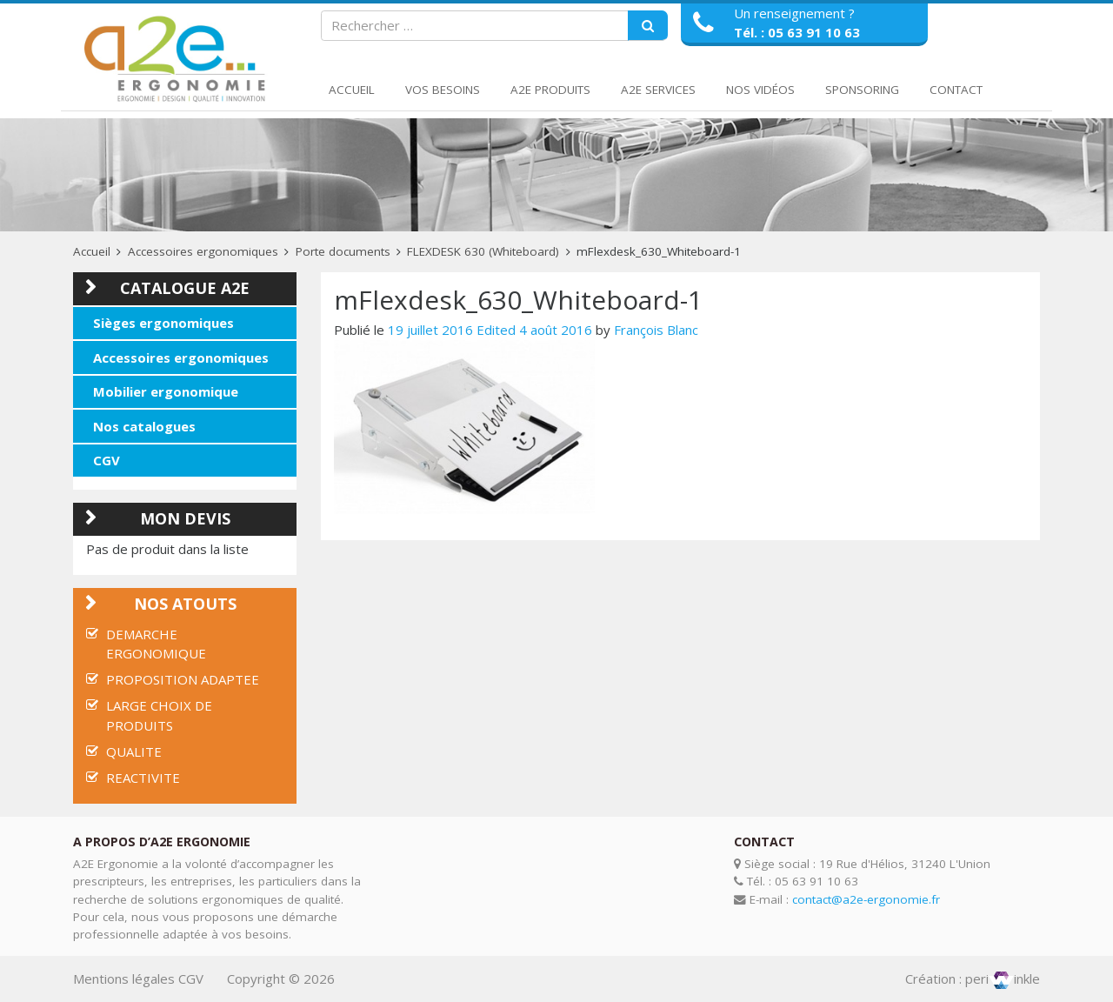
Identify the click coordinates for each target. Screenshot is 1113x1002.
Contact (956, 89)
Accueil (352, 89)
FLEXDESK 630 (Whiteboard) (483, 251)
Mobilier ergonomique (165, 391)
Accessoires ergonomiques (203, 251)
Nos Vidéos (760, 89)
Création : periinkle (972, 978)
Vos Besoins (442, 89)
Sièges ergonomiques (163, 322)
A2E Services (658, 89)
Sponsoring (862, 89)
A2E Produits (550, 89)
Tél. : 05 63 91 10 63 (797, 32)
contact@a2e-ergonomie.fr (866, 899)
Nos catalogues (144, 426)
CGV (106, 460)
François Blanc (656, 329)
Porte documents (343, 251)
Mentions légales (124, 978)
